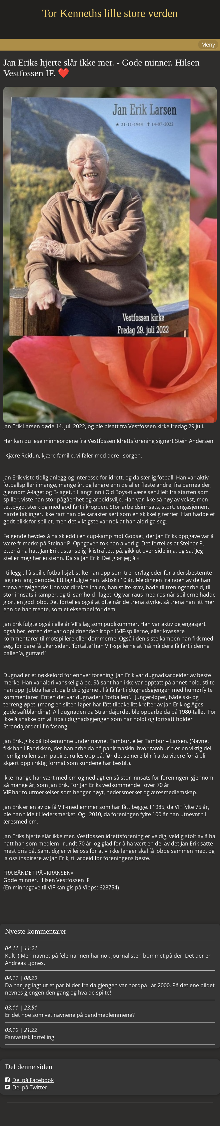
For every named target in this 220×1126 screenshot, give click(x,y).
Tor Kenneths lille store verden (110, 13)
